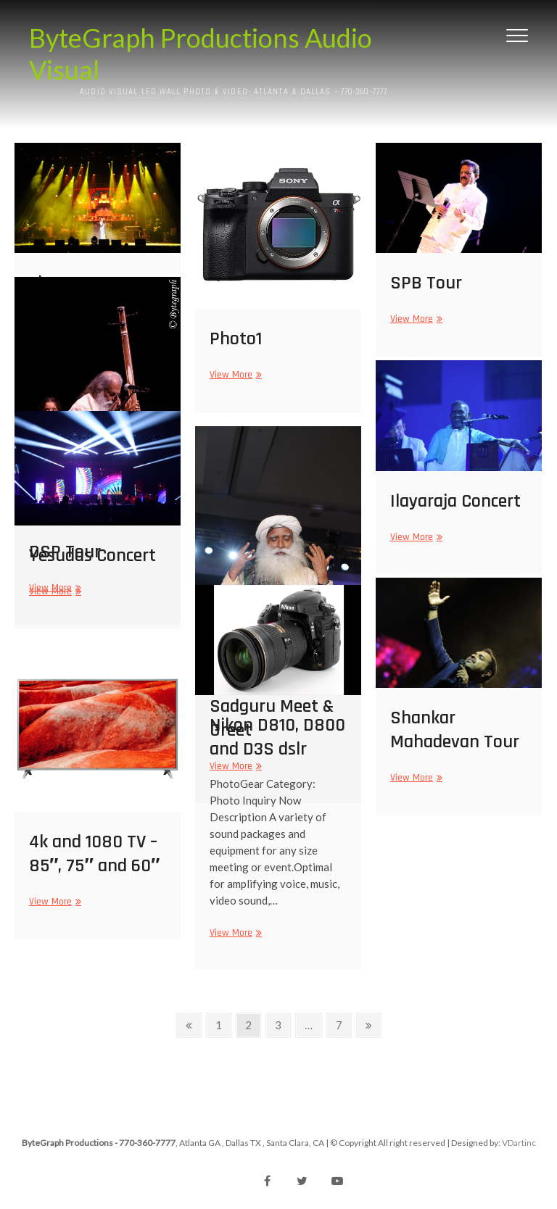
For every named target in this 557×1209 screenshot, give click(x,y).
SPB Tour (426, 283)
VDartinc (519, 1142)
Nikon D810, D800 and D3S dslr (277, 737)
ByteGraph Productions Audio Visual (200, 54)
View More (234, 375)
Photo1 (236, 339)
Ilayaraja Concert (455, 501)
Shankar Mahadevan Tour (454, 730)
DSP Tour (65, 552)
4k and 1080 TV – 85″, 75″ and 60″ (94, 854)
